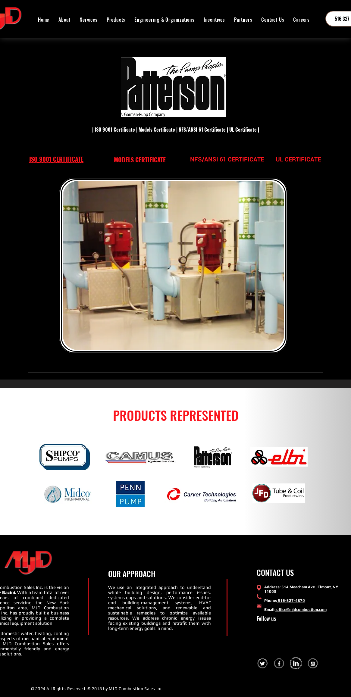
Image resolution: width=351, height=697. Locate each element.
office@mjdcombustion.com (301, 609)
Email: (269, 609)
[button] (115, 19)
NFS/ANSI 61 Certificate (202, 129)
